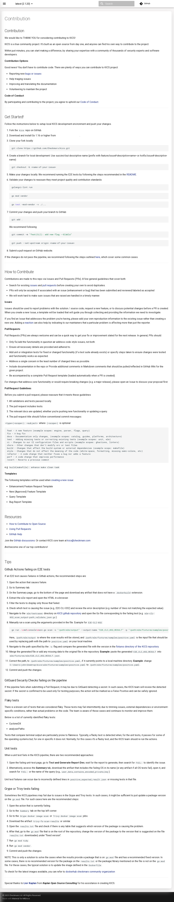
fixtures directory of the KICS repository (137, 646)
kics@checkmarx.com (78, 540)
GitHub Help (15, 534)
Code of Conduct (89, 102)
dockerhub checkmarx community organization (90, 871)
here (97, 257)
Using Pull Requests (20, 529)
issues (33, 285)
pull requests (49, 285)
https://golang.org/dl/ (68, 135)
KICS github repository (69, 613)
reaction (29, 322)
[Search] (116, 3)
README (131, 174)
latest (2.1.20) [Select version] (22, 3)
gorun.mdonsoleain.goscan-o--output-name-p (90, 630)
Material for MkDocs (21, 898)
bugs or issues (33, 73)
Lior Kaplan (30, 883)
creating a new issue (62, 480)
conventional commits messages (55, 227)
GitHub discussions (24, 540)
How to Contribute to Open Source (27, 523)
